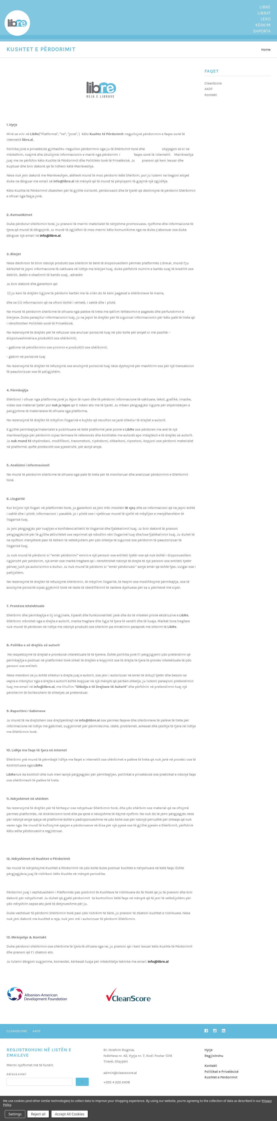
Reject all (38, 1114)
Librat (264, 13)
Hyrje (209, 1054)
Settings (15, 1114)
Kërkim (263, 25)
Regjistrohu (214, 1060)
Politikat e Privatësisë (221, 1076)
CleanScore (213, 87)
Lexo (266, 18)
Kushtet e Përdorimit (221, 1081)
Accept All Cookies (69, 1114)
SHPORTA (262, 31)
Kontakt (211, 99)
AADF (209, 93)
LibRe (265, 7)
